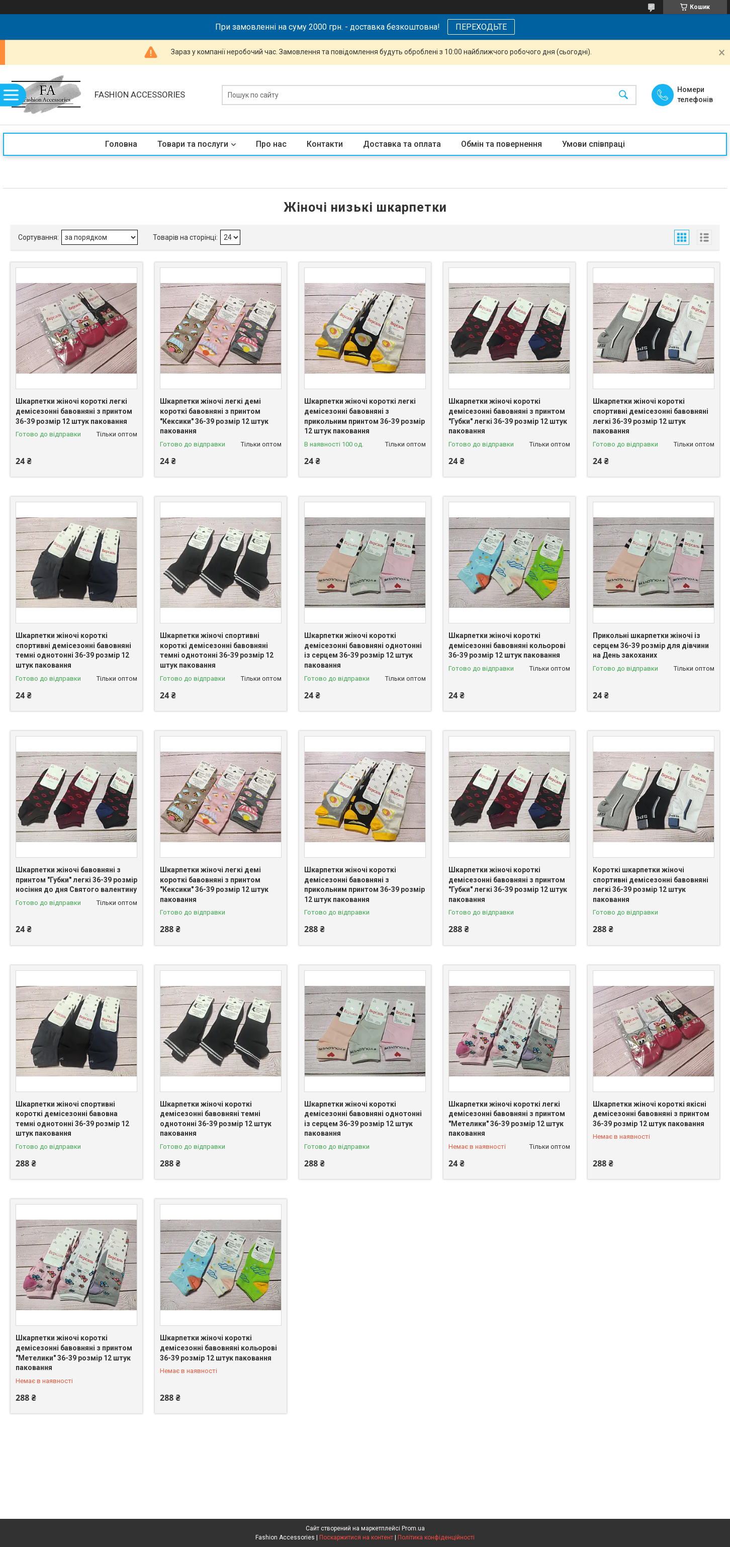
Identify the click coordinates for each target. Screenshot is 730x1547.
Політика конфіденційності (436, 1537)
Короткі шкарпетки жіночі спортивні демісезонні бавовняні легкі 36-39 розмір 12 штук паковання (650, 884)
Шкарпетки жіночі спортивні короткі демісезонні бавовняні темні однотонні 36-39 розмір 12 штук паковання (216, 650)
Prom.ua (413, 1528)
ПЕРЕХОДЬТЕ (481, 27)
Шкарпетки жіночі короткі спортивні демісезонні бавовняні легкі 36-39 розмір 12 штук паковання (650, 416)
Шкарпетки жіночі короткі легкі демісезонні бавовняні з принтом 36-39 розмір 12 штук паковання (74, 411)
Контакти (325, 144)
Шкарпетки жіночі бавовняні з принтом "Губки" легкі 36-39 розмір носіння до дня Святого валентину (76, 879)
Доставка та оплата (402, 144)
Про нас (271, 144)
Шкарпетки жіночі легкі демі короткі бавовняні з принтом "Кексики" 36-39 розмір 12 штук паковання (214, 416)
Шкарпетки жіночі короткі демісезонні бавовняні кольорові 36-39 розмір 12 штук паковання (507, 645)
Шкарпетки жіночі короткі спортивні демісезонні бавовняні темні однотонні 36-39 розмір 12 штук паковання (73, 650)
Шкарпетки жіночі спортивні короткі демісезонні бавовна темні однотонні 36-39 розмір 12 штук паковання (72, 1119)
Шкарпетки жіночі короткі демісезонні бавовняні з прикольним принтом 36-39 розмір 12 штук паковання (364, 884)
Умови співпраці (593, 144)
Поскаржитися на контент (356, 1537)
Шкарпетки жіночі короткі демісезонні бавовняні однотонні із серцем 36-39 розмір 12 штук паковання (363, 650)
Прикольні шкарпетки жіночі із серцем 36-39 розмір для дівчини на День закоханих (651, 645)
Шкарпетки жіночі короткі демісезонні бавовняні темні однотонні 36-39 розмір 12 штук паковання (215, 1119)
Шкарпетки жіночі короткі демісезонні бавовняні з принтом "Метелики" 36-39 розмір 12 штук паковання (74, 1353)
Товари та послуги (192, 144)
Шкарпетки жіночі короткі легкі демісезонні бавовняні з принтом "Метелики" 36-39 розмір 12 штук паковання (506, 1119)
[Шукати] (623, 94)
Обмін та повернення (501, 144)
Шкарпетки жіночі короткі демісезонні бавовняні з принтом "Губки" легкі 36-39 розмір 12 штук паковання (507, 416)
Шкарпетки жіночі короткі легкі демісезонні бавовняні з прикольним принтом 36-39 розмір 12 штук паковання (364, 416)
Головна (121, 144)
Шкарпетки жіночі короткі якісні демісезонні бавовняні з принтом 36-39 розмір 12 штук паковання (651, 1114)
